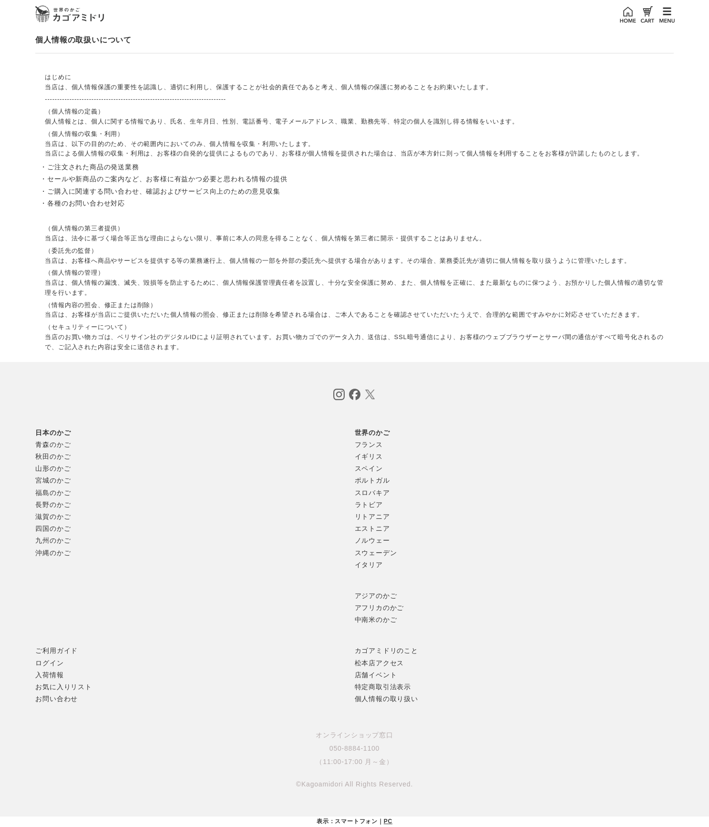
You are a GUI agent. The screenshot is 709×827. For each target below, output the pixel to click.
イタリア (369, 565)
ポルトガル (372, 480)
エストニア (372, 528)
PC (388, 821)
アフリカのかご (379, 607)
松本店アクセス (379, 663)
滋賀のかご (53, 516)
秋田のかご (53, 456)
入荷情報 (49, 675)
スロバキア (372, 492)
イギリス (369, 456)
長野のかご (53, 504)
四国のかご (53, 528)
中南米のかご (376, 619)
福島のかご (53, 492)
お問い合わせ (56, 699)
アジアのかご (376, 596)
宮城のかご (53, 480)
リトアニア (372, 516)
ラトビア (369, 504)
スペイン (369, 468)
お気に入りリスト (63, 687)
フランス (369, 444)
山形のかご (53, 468)
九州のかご (53, 540)
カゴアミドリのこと (386, 650)
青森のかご (53, 444)
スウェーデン (376, 553)
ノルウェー (372, 540)
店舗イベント (376, 675)
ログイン (49, 663)
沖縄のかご (53, 553)
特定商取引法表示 (383, 687)
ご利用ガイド (56, 650)
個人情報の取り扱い (386, 699)
